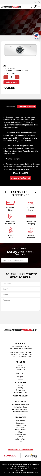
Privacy (23, 466)
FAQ (22, 376)
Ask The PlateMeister (20, 409)
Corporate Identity (20, 425)
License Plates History (20, 405)
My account (20, 382)
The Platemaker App (20, 412)
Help (18, 376)
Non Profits (20, 421)
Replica (20, 437)
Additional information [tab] (26, 106)
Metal (20, 432)
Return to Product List (20, 178)
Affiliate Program (20, 392)
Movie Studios (20, 430)
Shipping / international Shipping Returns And (20, 469)
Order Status (20, 390)
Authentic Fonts (20, 439)
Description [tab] (10, 106)
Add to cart (11, 82)
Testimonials (20, 367)
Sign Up (20, 388)
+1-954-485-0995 (25, 352)
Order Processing (29, 472)
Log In (20, 385)
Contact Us (20, 343)
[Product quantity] (11, 77)
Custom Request (20, 396)
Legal (14, 466)
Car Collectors (20, 434)
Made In (20, 370)
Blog (20, 441)
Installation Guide (20, 407)
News (20, 365)
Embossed (20, 427)
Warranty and (12, 472)
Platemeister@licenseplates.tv (20, 449)
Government (20, 423)
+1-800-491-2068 (25, 354)
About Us (20, 362)
